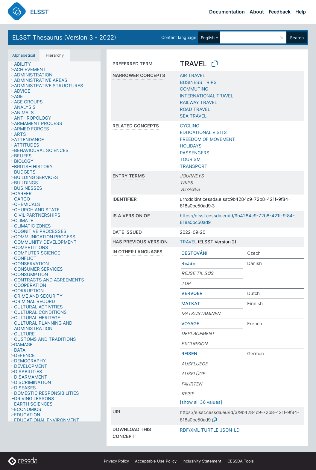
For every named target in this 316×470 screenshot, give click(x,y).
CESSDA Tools (240, 461)
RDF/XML (190, 430)
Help (300, 12)
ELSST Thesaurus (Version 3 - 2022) (64, 37)
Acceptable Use (156, 461)
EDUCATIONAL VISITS (203, 132)
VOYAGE (190, 323)
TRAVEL (188, 242)
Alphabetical (23, 55)
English (208, 37)
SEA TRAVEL (193, 116)
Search (297, 37)
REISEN (189, 353)
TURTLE (209, 430)
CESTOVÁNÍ (194, 253)
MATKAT (190, 303)
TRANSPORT (193, 166)
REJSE (188, 263)
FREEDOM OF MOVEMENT (207, 139)
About (257, 12)
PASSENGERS (194, 153)
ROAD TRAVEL (195, 109)
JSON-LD (230, 430)
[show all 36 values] (201, 402)
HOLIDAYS (191, 146)
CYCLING (189, 126)
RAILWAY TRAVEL (198, 102)
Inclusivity (202, 461)
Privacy (116, 461)
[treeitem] (25, 64)
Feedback (280, 12)
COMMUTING (194, 89)
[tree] (54, 241)
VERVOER (192, 293)
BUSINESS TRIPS (198, 82)
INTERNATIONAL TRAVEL (206, 96)
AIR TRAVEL (192, 75)
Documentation (227, 12)
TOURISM (190, 159)
